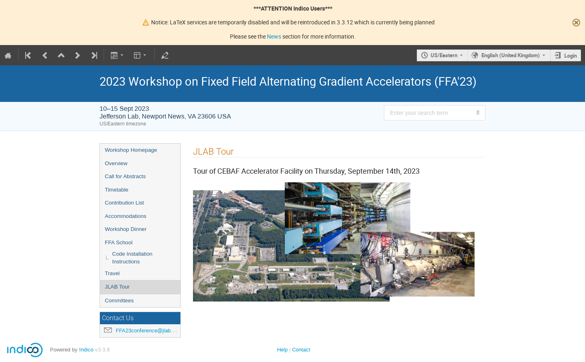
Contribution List (124, 203)
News (274, 36)
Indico (86, 349)
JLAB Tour (117, 287)
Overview (116, 163)
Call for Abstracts (125, 176)
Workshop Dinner (126, 229)
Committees (119, 300)
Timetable (116, 190)
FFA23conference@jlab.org (148, 330)
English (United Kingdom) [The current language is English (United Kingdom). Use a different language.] (510, 55)
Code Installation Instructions (132, 258)
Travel (112, 273)
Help (282, 349)
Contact (301, 349)
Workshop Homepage (131, 150)
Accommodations (125, 216)
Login (570, 55)
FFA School (118, 242)
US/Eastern (444, 55)
